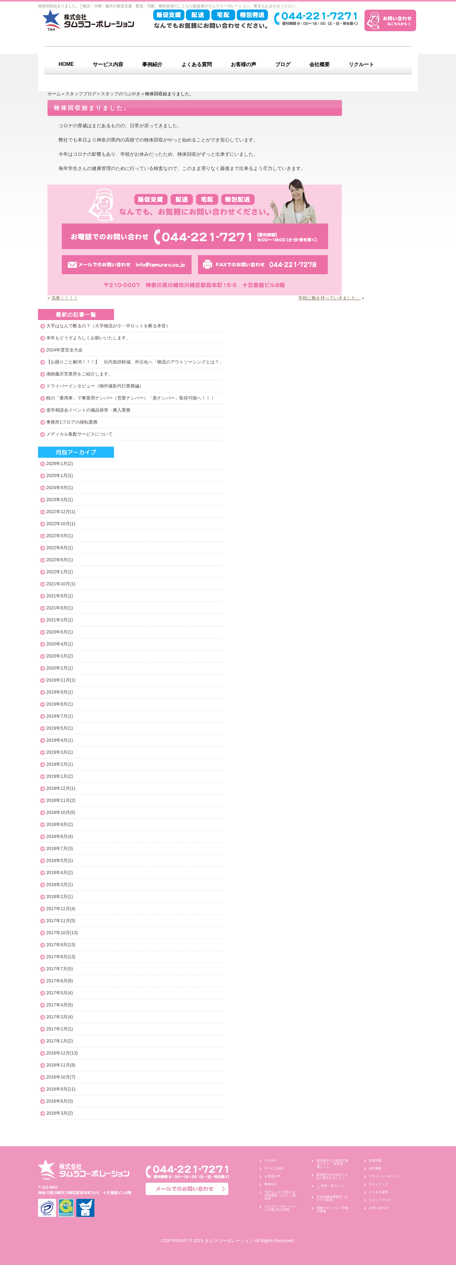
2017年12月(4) (60, 908)
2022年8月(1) (59, 547)
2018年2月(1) (59, 896)
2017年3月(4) (59, 1016)
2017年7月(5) (59, 968)
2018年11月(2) (60, 800)
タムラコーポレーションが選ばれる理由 (280, 1208)
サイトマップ (378, 1184)
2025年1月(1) (59, 475)
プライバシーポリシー (385, 1176)
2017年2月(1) (59, 1028)
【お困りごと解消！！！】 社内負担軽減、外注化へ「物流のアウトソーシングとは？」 (135, 361)
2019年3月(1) (59, 752)
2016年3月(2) (59, 1113)
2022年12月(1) (60, 511)
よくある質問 (196, 64)
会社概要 (319, 64)
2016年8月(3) (59, 1101)
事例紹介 (152, 64)
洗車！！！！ (64, 297)
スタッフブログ (80, 93)
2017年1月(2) (59, 1040)
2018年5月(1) (59, 860)
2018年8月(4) (59, 836)
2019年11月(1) (60, 680)
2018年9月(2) (59, 824)
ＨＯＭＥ (270, 1160)
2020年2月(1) (59, 667)
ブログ (282, 64)
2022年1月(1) (59, 571)
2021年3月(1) (59, 619)
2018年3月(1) (59, 884)
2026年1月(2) (59, 463)
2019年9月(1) (59, 692)
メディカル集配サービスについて (79, 434)
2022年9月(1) (59, 535)
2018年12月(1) (60, 788)
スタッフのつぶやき (121, 93)
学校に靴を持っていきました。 (329, 297)
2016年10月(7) (60, 1076)
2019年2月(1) (59, 764)
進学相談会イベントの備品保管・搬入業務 (88, 409)
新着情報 (375, 1160)
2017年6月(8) (59, 980)
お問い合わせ (378, 1208)
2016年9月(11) (60, 1089)
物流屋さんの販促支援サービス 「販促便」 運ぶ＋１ (333, 1163)
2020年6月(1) (59, 631)
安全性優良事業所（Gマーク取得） (332, 1198)
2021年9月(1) (59, 595)
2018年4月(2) (59, 872)
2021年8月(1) (59, 607)
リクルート (361, 64)
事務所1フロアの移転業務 (72, 422)
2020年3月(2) (59, 655)
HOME (66, 64)
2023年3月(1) (59, 499)
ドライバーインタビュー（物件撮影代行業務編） (95, 385)
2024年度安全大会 (64, 349)
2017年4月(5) (59, 1004)
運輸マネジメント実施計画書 (332, 1209)
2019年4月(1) (59, 740)
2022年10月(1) (60, 523)
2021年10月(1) (60, 583)
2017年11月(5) (60, 920)
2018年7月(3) (59, 848)
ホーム (54, 93)
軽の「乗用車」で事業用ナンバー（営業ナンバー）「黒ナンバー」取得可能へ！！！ (130, 397)
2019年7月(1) (59, 716)
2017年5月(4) (59, 992)
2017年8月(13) (60, 956)
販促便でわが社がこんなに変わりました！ (332, 1176)
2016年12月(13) (62, 1052)
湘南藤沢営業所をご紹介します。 (79, 373)
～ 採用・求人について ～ (331, 1187)
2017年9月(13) (60, 944)
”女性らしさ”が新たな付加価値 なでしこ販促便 (280, 1195)
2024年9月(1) (59, 487)
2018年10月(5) (60, 812)
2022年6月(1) (59, 559)
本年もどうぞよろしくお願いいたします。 (88, 337)
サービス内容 (108, 64)
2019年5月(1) (59, 728)
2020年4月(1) (59, 643)
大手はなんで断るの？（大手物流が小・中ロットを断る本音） (108, 325)
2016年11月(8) (60, 1064)
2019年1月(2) (59, 776)
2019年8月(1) (59, 704)
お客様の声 (243, 64)
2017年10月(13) (62, 932)
